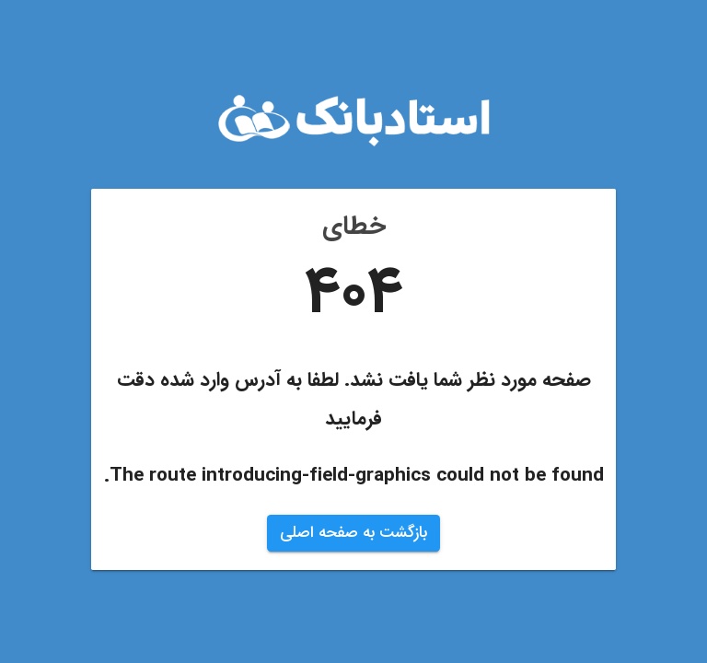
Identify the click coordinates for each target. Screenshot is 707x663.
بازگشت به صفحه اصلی (353, 532)
